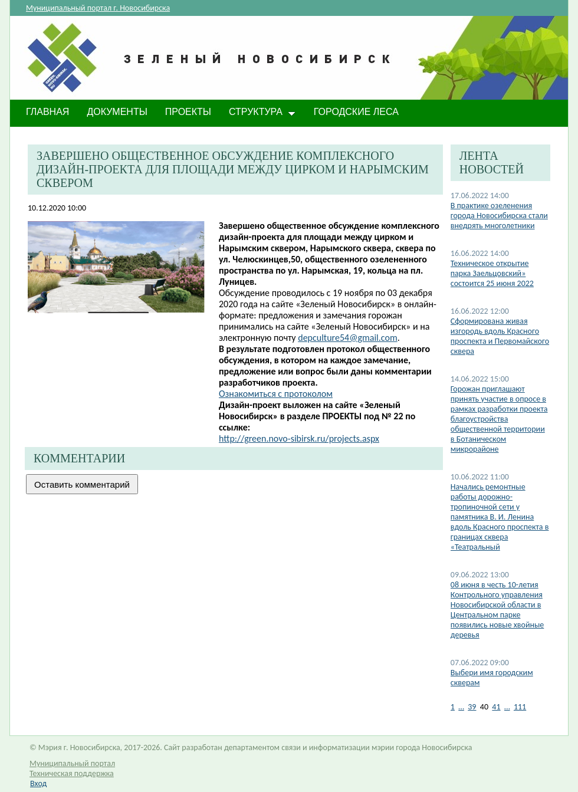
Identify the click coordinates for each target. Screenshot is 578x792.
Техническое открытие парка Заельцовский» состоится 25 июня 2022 (492, 273)
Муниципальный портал (72, 763)
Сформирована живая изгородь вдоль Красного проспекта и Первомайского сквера (500, 336)
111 (520, 707)
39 (472, 707)
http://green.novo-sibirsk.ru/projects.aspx (299, 438)
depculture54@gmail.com (347, 337)
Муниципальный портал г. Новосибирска (98, 8)
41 (496, 707)
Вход (38, 783)
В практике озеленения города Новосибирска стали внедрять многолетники (499, 216)
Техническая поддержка (71, 773)
